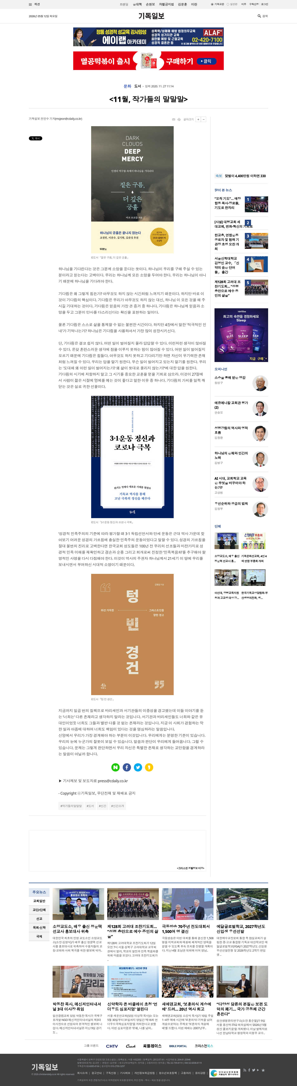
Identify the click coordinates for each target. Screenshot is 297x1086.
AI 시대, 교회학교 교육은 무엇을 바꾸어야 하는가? (230, 483)
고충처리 (186, 1073)
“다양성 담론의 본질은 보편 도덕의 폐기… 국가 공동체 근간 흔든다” (242, 1009)
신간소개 (118, 806)
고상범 (218, 493)
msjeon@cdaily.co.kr (68, 119)
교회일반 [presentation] (39, 901)
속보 (219, 176)
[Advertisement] (241, 142)
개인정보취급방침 (144, 1073)
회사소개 (82, 1073)
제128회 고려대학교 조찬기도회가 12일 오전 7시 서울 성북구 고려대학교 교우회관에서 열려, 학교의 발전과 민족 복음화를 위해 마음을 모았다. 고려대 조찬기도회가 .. (132, 951)
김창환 (218, 438)
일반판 (233, 4)
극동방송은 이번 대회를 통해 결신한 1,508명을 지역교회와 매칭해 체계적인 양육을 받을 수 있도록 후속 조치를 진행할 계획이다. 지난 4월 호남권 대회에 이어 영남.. (187, 944)
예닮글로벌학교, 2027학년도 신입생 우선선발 (241, 929)
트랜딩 (124, 4)
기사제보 (125, 1073)
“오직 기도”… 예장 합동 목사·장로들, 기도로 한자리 (227, 203)
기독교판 (219, 4)
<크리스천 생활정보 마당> (190, 868)
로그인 (264, 4)
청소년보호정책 (168, 1073)
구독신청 (254, 4)
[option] (227, 549)
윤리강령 (200, 1073)
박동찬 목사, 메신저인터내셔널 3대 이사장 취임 (77, 1007)
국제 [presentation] (39, 936)
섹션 (34, 4)
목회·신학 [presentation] (39, 928)
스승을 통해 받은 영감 (229, 377)
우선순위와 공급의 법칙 (231, 503)
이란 (194, 4)
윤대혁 (137, 4)
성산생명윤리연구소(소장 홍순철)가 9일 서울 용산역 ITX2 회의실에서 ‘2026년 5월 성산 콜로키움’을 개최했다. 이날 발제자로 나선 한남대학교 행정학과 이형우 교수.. (242, 1027)
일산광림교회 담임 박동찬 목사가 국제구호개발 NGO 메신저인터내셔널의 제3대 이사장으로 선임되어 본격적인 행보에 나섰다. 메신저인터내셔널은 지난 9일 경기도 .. (77, 1024)
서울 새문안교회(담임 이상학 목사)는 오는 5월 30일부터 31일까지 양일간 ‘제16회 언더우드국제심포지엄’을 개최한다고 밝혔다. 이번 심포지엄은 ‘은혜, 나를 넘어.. (132, 1022)
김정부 (218, 509)
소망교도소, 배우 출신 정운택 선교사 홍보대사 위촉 (77, 929)
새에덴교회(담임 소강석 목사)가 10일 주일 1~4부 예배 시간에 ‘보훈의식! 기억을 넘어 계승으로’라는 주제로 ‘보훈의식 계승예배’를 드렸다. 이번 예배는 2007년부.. (187, 1022)
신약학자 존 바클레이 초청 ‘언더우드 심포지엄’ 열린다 (132, 1007)
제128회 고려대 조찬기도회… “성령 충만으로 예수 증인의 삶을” (227, 289)
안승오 (218, 412)
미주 (243, 4)
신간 (103, 806)
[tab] (39, 901)
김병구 (218, 463)
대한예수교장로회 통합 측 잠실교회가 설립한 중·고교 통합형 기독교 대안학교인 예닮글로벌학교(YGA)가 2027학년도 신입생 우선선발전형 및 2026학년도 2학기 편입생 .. (242, 946)
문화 (127, 86)
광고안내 (97, 1073)
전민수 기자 (48, 119)
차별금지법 (166, 4)
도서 (137, 86)
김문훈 (182, 4)
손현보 (150, 4)
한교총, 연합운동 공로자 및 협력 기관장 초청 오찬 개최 (226, 242)
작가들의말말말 (72, 806)
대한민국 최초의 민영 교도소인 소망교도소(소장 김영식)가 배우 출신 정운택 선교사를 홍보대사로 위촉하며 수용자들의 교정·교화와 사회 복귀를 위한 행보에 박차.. (77, 944)
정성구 (218, 383)
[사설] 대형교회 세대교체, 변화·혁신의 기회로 (233, 224)
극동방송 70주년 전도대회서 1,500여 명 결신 (186, 929)
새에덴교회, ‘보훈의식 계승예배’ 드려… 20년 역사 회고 (186, 1007)
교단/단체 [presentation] (39, 910)
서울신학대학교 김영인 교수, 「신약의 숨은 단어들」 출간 (226, 265)
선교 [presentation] (39, 919)
